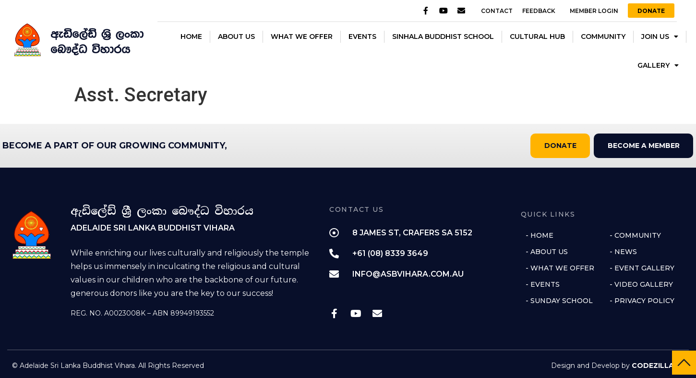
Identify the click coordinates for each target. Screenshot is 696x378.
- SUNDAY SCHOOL (559, 300)
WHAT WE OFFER (302, 36)
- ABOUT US (547, 251)
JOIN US (659, 36)
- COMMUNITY (635, 235)
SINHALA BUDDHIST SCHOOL (443, 36)
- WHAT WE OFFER (560, 267)
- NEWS (623, 251)
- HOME (539, 235)
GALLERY (658, 65)
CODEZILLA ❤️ (658, 365)
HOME (191, 36)
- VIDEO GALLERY (641, 284)
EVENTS (362, 36)
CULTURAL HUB (537, 36)
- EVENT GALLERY (642, 267)
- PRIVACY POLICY (642, 300)
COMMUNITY (603, 36)
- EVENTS (543, 284)
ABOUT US (236, 36)
